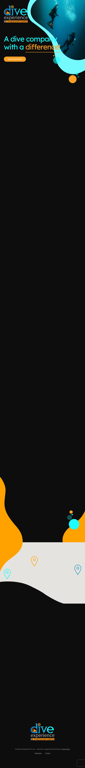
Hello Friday (66, 750)
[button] (77, 570)
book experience (15, 59)
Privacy (47, 754)
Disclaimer (38, 754)
